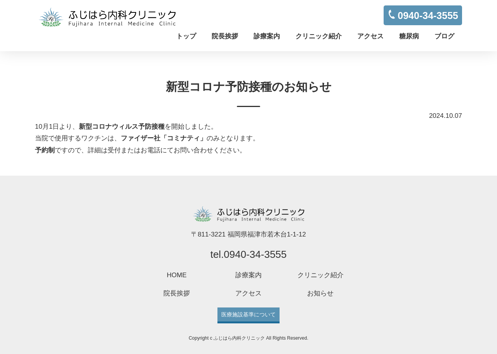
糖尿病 (409, 36)
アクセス (370, 36)
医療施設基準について (248, 314)
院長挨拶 (225, 36)
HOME (177, 275)
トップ (186, 36)
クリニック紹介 (318, 36)
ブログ (444, 36)
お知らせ (320, 293)
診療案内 (267, 36)
